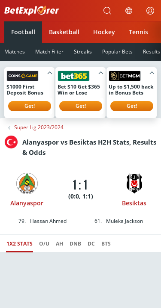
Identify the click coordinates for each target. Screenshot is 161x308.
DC (91, 243)
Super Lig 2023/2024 (39, 127)
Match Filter (49, 51)
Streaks (83, 51)
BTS (106, 243)
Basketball (64, 32)
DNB (75, 243)
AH (59, 243)
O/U (44, 243)
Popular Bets (117, 51)
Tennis (138, 32)
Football (23, 32)
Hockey (104, 32)
